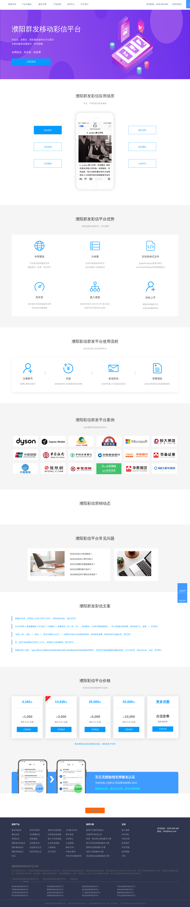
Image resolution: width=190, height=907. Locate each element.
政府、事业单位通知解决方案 (98, 839)
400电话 (69, 839)
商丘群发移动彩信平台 (20, 895)
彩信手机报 (34, 830)
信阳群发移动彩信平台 (55, 895)
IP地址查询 (70, 851)
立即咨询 (31, 62)
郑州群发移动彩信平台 (20, 886)
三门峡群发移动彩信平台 (91, 893)
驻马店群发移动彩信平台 (126, 895)
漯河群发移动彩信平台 (55, 893)
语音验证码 (34, 843)
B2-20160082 (112, 903)
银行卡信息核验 (54, 839)
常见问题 (125, 847)
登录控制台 (177, 4)
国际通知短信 (17, 847)
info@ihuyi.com (169, 831)
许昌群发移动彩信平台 (20, 893)
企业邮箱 (70, 843)
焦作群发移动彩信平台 (125, 889)
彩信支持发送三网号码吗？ (81, 559)
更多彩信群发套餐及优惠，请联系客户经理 (95, 744)
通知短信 (15, 834)
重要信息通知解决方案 (96, 847)
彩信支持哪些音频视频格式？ (82, 564)
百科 (124, 856)
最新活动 (12, 4)
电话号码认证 (35, 851)
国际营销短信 (17, 851)
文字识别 (52, 851)
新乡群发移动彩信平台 (90, 889)
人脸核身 (52, 847)
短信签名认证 (35, 847)
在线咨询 (182, 591)
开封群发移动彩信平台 (55, 886)
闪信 (14, 856)
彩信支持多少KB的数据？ (81, 554)
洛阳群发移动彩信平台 (90, 886)
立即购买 (27, 729)
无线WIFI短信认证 (94, 834)
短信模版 (125, 851)
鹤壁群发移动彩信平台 (55, 889)
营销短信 (15, 839)
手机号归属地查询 (73, 856)
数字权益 (70, 834)
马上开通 (95, 810)
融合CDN (70, 847)
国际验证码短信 (18, 843)
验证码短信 (16, 830)
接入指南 (125, 830)
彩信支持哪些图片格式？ (81, 569)
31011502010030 (137, 903)
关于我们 (84, 4)
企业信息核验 (53, 843)
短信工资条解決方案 (95, 851)
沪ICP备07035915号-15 (76, 903)
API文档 (125, 834)
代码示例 (125, 839)
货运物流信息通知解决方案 (97, 856)
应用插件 (125, 843)
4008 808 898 (162, 4)
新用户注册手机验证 (95, 830)
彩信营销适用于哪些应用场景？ (83, 574)
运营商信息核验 (54, 834)
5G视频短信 (35, 834)
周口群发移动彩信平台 (90, 895)
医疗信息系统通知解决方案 (97, 843)
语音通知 (34, 839)
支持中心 (71, 4)
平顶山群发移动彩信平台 (126, 886)
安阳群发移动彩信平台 (20, 889)
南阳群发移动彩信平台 (125, 893)
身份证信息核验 (54, 830)
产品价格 (57, 4)
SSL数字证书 (71, 830)
